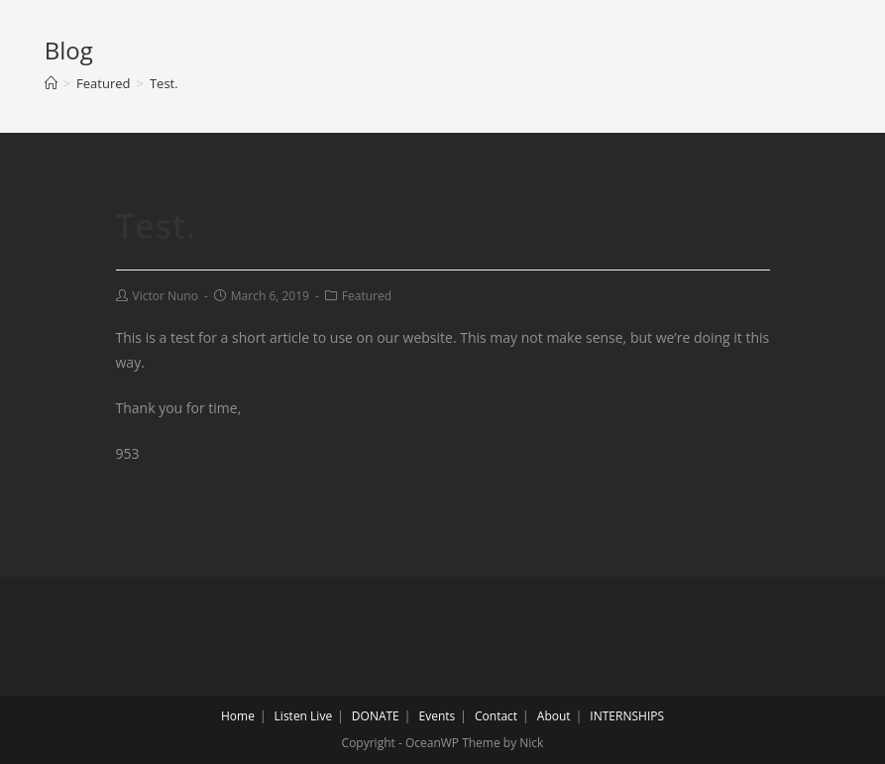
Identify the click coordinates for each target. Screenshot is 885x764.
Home (238, 716)
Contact (496, 716)
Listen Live (304, 716)
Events (437, 716)
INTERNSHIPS (627, 716)
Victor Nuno (165, 295)
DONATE (375, 716)
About (554, 716)
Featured (366, 295)
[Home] (51, 83)
